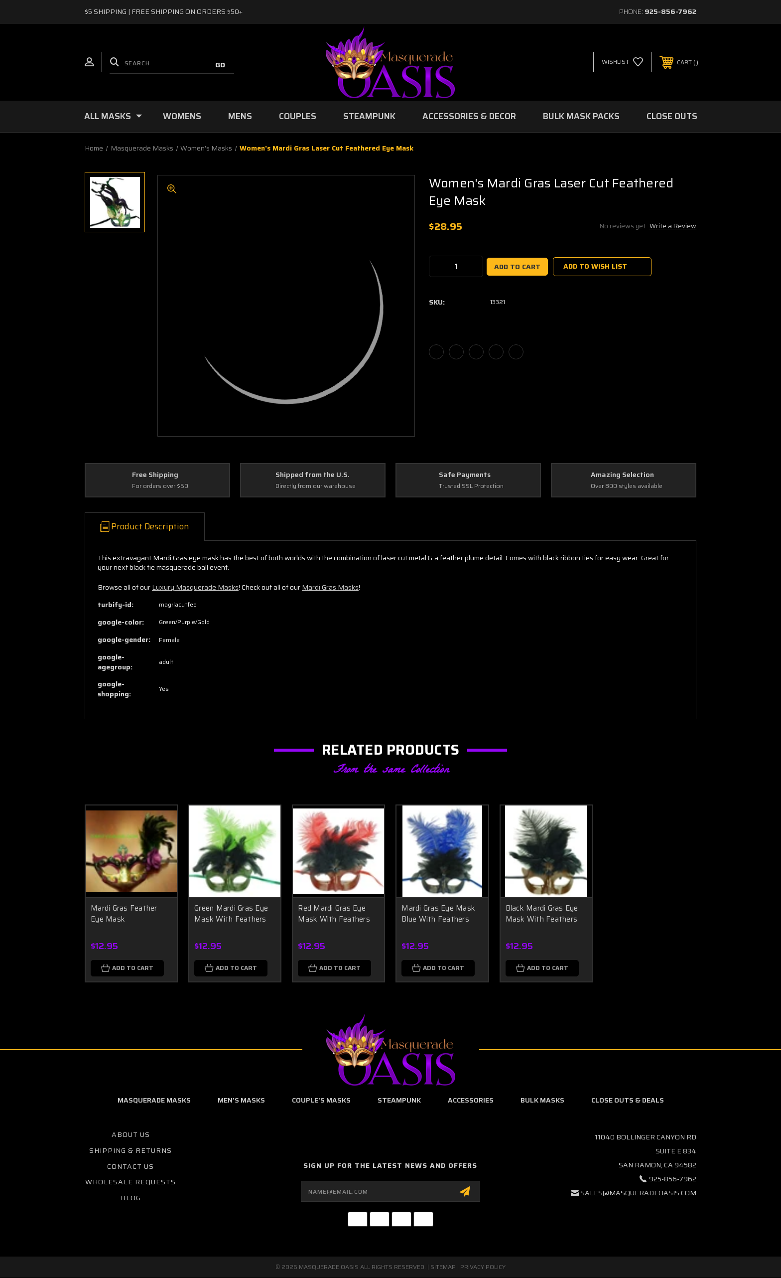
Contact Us (130, 1166)
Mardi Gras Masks (330, 587)
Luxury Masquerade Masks (195, 587)
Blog (131, 1198)
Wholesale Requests (130, 1182)
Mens (240, 116)
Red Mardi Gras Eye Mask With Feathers (334, 914)
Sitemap (443, 1267)
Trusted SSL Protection (471, 486)
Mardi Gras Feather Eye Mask (124, 914)
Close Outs (672, 116)
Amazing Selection (622, 475)
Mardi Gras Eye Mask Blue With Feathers (438, 914)
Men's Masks (241, 1100)
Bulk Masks (542, 1100)
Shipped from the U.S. (312, 475)
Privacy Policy (483, 1267)
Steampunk (369, 116)
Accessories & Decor (469, 116)
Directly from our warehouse (315, 486)
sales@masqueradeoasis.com (638, 1193)
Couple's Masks (321, 1100)
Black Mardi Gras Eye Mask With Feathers (542, 914)
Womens (182, 116)
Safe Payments (465, 475)
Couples (297, 116)
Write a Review (673, 226)
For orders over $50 (160, 486)
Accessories (471, 1100)
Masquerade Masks (154, 1100)
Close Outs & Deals (627, 1100)
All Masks (113, 116)
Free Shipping (155, 475)
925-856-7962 (670, 11)
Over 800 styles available (626, 486)
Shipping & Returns (130, 1150)
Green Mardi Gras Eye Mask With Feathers (231, 914)
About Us (131, 1135)
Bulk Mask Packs (581, 116)
